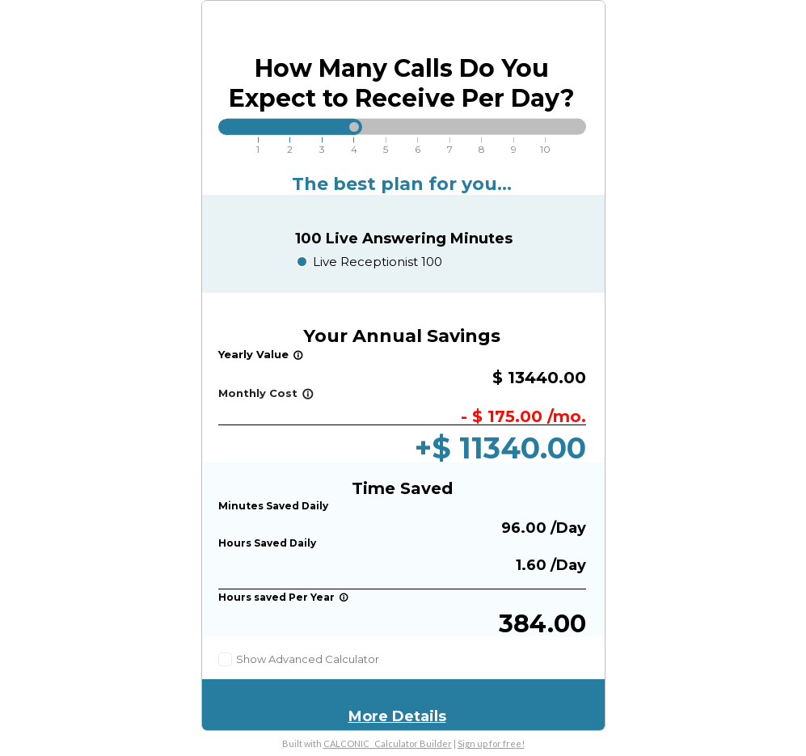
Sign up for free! (491, 743)
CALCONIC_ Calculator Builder (387, 743)
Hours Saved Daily (267, 543)
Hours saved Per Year (283, 597)
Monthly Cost (266, 392)
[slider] (354, 127)
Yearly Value (260, 354)
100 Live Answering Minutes (404, 238)
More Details (397, 716)
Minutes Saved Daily (273, 506)
